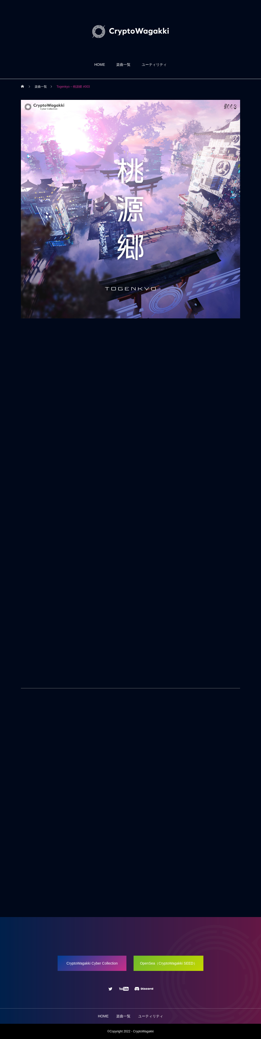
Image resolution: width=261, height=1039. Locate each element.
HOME (99, 65)
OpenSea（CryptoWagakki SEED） (168, 963)
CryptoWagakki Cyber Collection (92, 963)
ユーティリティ (154, 65)
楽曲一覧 (123, 65)
